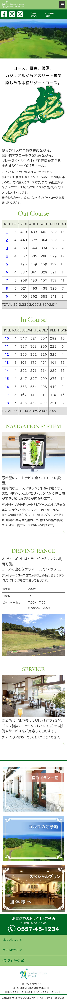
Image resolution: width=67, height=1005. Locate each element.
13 (7, 362)
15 (7, 378)
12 (7, 354)
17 (7, 394)
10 (7, 338)
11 (7, 346)
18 (7, 402)
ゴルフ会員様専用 (48, 14)
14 (7, 370)
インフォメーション (14, 960)
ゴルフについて (12, 939)
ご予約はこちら (34, 14)
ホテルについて (12, 950)
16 (7, 386)
